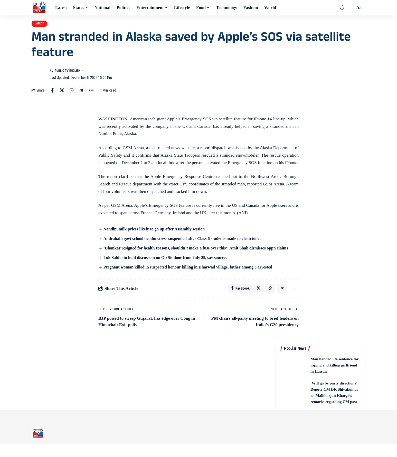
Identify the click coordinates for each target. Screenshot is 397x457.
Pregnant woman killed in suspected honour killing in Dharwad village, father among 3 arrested (193, 272)
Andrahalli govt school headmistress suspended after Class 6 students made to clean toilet (187, 243)
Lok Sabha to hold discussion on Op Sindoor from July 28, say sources (169, 263)
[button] (349, 7)
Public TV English (70, 74)
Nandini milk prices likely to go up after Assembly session (157, 234)
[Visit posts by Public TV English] (39, 78)
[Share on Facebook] (53, 94)
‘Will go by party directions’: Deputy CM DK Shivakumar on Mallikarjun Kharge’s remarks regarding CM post (335, 402)
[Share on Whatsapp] (75, 94)
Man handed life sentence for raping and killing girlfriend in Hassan (332, 372)
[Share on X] (64, 94)
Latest (43, 25)
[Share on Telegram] (86, 94)
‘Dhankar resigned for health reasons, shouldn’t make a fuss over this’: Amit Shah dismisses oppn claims (201, 253)
